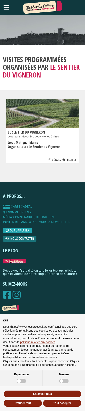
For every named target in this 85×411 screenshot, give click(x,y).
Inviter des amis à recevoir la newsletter (36, 222)
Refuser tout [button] (23, 403)
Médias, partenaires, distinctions (29, 217)
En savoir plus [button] (42, 393)
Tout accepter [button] (62, 403)
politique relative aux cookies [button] (37, 342)
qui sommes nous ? (17, 212)
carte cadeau (17, 207)
